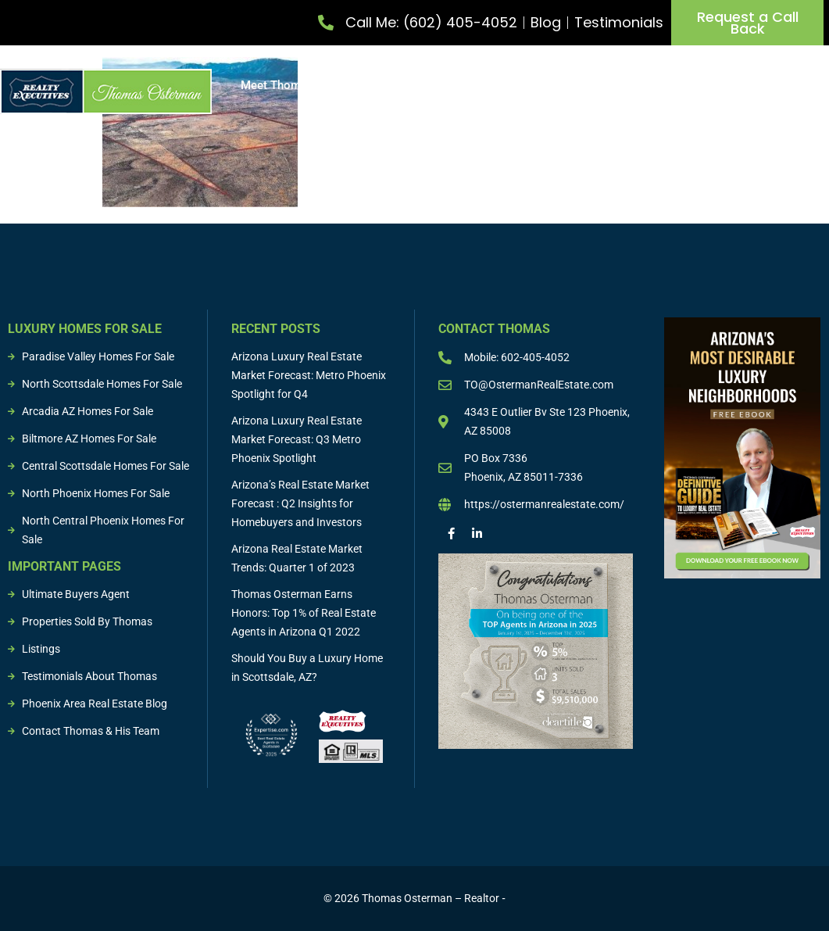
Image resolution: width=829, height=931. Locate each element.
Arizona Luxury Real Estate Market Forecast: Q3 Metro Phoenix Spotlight (296, 439)
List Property (378, 85)
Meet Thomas (277, 85)
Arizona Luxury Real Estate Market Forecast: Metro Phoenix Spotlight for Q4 (308, 375)
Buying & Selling (597, 85)
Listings (691, 85)
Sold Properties (776, 85)
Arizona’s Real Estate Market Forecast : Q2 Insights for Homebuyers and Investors (300, 503)
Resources (801, 97)
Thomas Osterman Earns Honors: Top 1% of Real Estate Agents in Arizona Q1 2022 (303, 613)
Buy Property (482, 85)
